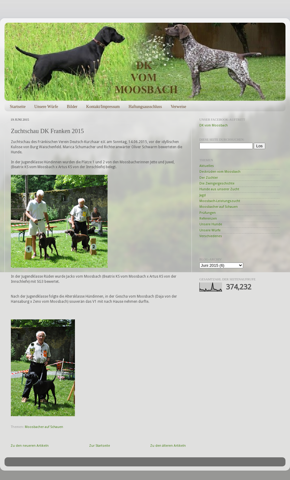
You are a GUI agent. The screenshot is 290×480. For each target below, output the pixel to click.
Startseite (18, 106)
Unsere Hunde (210, 224)
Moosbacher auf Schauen (44, 427)
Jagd (202, 195)
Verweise (178, 106)
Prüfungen (207, 213)
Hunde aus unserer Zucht (219, 189)
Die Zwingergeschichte (216, 183)
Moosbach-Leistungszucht (219, 201)
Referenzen (208, 218)
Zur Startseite (99, 446)
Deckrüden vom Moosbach (219, 172)
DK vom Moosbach (213, 125)
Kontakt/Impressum (103, 106)
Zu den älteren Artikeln (168, 446)
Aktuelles (206, 166)
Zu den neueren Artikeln (30, 446)
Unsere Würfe (46, 106)
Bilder (72, 106)
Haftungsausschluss (145, 106)
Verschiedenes (210, 236)
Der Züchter (208, 178)
